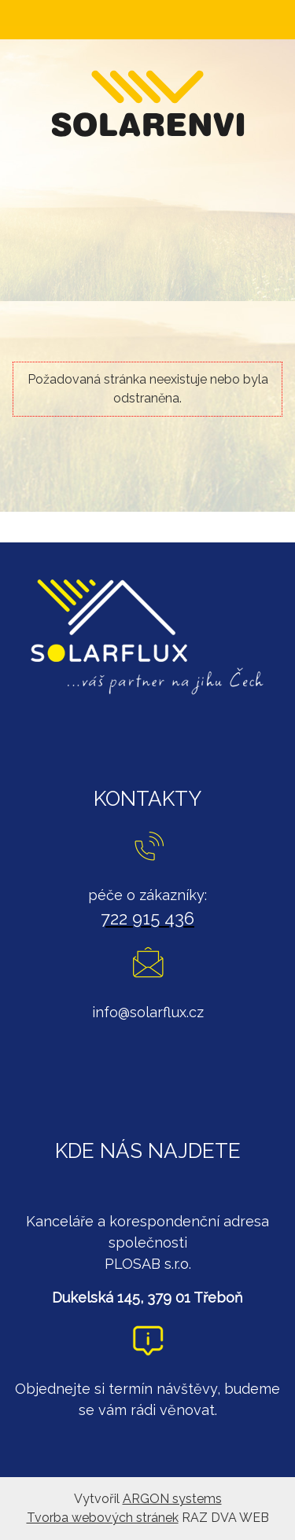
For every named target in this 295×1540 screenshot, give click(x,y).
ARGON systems (172, 1498)
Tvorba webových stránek (103, 1517)
